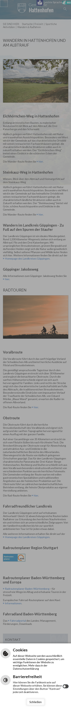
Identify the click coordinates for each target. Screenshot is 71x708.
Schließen (35, 702)
